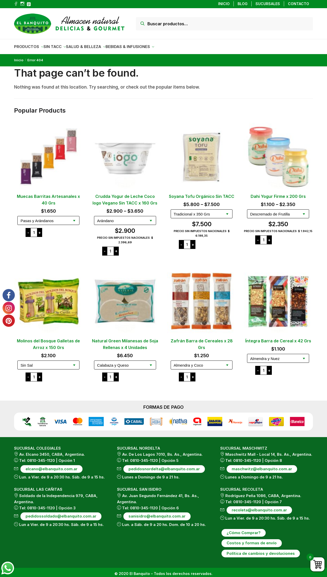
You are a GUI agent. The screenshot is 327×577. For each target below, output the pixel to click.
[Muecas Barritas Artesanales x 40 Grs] (48, 153)
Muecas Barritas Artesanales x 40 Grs (48, 196)
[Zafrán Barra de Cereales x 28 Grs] (201, 298)
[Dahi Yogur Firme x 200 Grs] (278, 153)
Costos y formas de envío (252, 539)
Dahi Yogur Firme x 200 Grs (278, 193)
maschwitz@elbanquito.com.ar (262, 465)
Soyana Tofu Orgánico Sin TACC (201, 193)
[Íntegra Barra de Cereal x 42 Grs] (278, 298)
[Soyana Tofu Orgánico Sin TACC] (201, 153)
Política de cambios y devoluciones (261, 550)
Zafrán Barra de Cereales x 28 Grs (202, 341)
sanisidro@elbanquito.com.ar (157, 513)
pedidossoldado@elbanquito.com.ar (61, 513)
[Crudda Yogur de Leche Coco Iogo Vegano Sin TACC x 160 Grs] (125, 153)
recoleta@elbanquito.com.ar (259, 506)
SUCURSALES (267, 4)
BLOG (243, 4)
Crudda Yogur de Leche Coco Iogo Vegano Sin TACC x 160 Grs (124, 196)
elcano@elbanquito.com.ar (51, 465)
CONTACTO (298, 4)
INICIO (224, 4)
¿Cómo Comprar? (244, 529)
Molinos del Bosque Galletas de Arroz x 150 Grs (48, 341)
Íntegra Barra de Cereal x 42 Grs (278, 337)
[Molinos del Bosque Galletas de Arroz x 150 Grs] (48, 298)
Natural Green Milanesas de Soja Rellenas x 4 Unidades (125, 341)
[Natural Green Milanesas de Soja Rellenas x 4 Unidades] (125, 298)
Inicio (19, 57)
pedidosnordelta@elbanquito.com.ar (164, 465)
